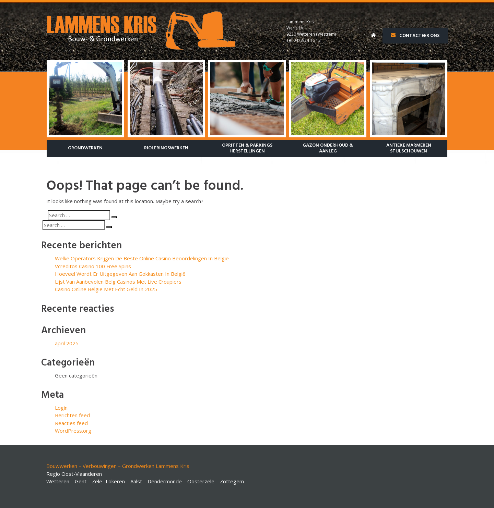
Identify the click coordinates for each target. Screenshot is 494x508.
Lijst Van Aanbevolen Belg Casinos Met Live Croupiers (118, 281)
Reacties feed (71, 423)
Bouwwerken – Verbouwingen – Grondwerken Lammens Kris (117, 465)
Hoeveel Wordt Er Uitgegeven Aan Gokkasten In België (120, 273)
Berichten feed (72, 415)
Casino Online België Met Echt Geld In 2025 (106, 289)
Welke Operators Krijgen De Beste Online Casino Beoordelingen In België (142, 258)
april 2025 (67, 343)
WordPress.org (73, 430)
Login (61, 407)
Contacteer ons (415, 36)
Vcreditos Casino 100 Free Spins (93, 266)
